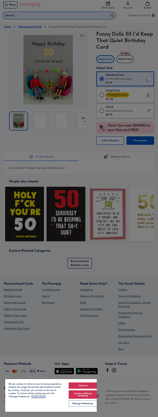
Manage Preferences (82, 403)
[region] (51, 395)
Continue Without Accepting (83, 394)
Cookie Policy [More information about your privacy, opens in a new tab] (38, 396)
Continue (82, 385)
